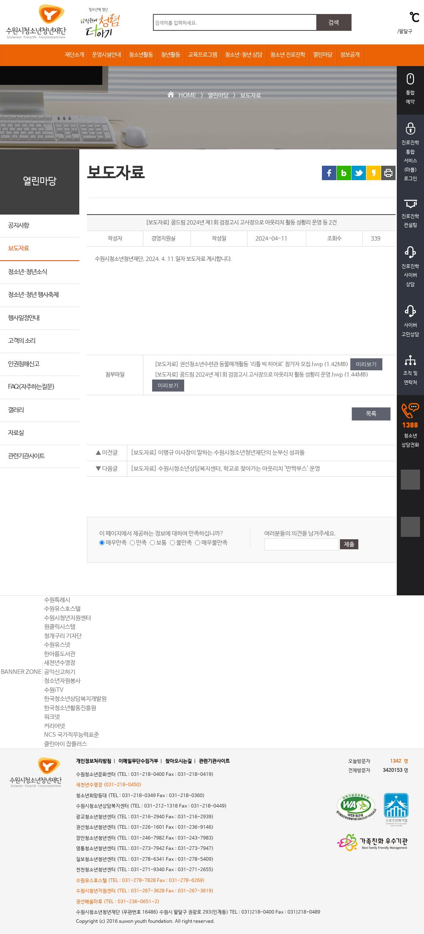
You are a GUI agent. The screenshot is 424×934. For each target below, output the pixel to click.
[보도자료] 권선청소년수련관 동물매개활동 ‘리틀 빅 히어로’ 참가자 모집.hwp (239, 364)
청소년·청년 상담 (243, 55)
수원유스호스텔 (62, 608)
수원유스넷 (57, 644)
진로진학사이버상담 (410, 266)
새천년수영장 (59, 662)
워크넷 (52, 716)
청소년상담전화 (410, 425)
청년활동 (170, 55)
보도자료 (250, 95)
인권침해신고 (23, 364)
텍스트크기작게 (410, 531)
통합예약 (410, 89)
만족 (141, 542)
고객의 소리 (21, 341)
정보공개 (350, 55)
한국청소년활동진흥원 (70, 708)
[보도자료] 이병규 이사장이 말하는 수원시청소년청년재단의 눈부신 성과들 (218, 452)
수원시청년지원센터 (67, 618)
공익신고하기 (59, 672)
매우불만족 (214, 542)
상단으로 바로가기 (410, 570)
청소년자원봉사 (62, 680)
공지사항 (18, 225)
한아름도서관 (59, 654)
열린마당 (322, 55)
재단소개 (74, 55)
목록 (371, 413)
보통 (161, 542)
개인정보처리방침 (93, 761)
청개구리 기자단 (63, 636)
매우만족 (116, 542)
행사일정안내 (23, 318)
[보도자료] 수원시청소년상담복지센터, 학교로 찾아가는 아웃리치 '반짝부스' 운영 (225, 468)
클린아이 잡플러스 (65, 744)
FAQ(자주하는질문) (31, 387)
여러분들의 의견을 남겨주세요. (300, 533)
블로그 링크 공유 (344, 173)
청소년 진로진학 (287, 55)
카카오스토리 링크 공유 (373, 173)
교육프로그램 (202, 55)
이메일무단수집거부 (138, 761)
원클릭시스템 (59, 626)
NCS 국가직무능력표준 (71, 734)
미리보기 (366, 364)
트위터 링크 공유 (359, 173)
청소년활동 (141, 55)
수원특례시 (57, 600)
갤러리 (16, 410)
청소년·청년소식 (27, 272)
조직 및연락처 (410, 370)
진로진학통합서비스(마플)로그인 (410, 152)
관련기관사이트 (26, 456)
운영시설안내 (106, 55)
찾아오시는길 (178, 761)
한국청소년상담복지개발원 (75, 698)
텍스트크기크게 (410, 484)
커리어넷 (54, 726)
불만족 (184, 542)
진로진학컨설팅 (410, 214)
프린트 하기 (388, 173)
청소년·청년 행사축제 (33, 295)
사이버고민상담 (410, 321)
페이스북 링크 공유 (329, 173)
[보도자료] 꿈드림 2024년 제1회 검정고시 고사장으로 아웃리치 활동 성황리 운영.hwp (249, 375)
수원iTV (54, 690)
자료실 (16, 433)
